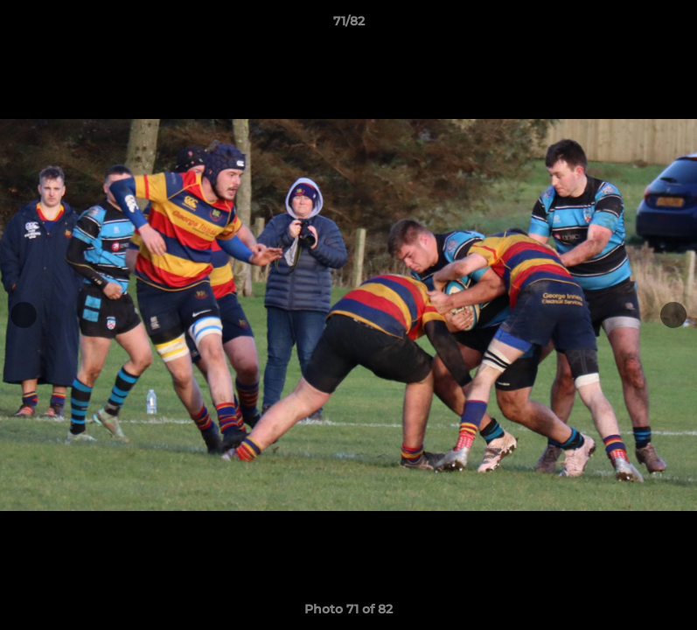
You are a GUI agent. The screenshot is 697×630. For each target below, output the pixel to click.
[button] (665, 25)
